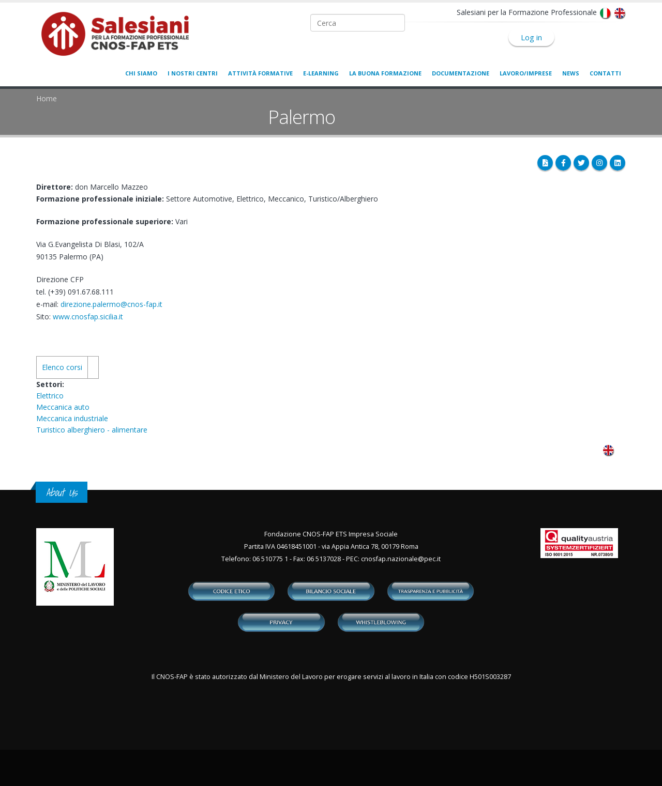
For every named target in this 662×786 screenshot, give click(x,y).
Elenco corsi (62, 367)
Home (46, 98)
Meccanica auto (62, 407)
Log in (531, 37)
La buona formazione (385, 73)
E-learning (321, 73)
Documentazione (460, 73)
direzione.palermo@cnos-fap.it (111, 304)
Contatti (605, 73)
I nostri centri (193, 73)
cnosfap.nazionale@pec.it (401, 558)
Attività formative (260, 73)
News (570, 73)
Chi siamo (141, 73)
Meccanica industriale (72, 418)
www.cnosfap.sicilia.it (88, 316)
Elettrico (50, 395)
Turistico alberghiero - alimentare (91, 430)
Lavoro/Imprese (526, 73)
